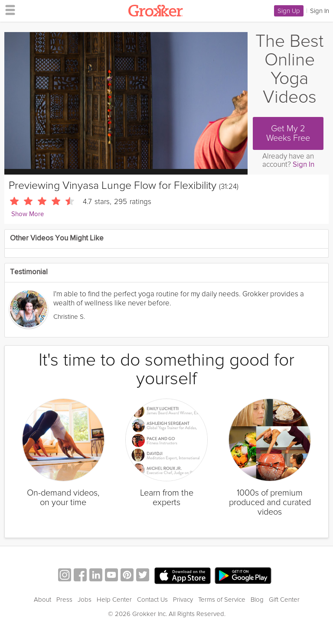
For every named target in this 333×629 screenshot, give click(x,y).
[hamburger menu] (8, 9)
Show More (27, 214)
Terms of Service (221, 599)
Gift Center (284, 599)
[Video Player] (126, 100)
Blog (257, 599)
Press (64, 599)
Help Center (114, 599)
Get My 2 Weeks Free (288, 133)
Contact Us (152, 599)
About (42, 599)
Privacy (183, 599)
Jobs (84, 599)
